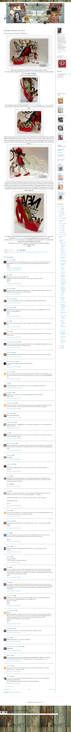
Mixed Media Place (61, 183)
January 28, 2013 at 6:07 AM (14, 270)
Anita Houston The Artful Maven (14, 646)
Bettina (44, 659)
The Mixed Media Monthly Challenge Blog (61, 193)
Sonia (8, 275)
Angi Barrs (9, 455)
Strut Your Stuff (32, 105)
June (61, 228)
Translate (60, 77)
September (62, 220)
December (62, 215)
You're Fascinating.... (63, 326)
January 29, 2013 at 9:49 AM (13, 605)
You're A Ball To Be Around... (63, 317)
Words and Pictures (11, 361)
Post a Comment (9, 686)
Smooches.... (63, 310)
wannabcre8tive (10, 298)
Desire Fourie (10, 260)
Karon (8, 321)
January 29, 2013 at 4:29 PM (13, 623)
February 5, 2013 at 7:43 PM (13, 683)
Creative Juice (61, 124)
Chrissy (8, 476)
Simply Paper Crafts (61, 133)
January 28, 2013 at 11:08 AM (14, 398)
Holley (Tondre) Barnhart (13, 342)
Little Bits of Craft (60, 106)
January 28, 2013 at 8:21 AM (13, 326)
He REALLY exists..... (62, 264)
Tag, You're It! (63, 255)
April (61, 232)
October (62, 218)
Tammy (8, 331)
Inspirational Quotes (20, 252)
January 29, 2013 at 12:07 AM (14, 541)
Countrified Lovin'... (62, 272)
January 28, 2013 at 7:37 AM (14, 294)
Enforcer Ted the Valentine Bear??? (63, 245)
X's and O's (62, 330)
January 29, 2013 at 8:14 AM (13, 590)
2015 (60, 209)
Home (29, 689)
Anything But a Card (11, 252)
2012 (60, 346)
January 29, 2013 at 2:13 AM (13, 562)
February (62, 236)
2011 (60, 348)
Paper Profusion (11, 422)
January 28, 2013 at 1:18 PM (13, 428)
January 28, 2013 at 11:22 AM (14, 408)
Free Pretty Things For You (61, 155)
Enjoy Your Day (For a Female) (63, 333)
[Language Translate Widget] (64, 74)
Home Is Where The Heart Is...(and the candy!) (63, 289)
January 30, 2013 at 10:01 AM (14, 650)
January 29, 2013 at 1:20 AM (13, 552)
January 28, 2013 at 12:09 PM (14, 417)
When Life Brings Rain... (62, 299)
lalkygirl (9, 546)
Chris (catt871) (10, 307)
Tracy (8, 582)
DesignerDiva (10, 392)
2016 (60, 206)
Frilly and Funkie (60, 174)
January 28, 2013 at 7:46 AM (13, 303)
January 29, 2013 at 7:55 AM (14, 577)
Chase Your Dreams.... (62, 276)
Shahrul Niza (10, 352)
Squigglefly (32, 71)
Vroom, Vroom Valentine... (63, 322)
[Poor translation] (5, 712)
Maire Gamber (10, 595)
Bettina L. (9, 655)
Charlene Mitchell (11, 403)
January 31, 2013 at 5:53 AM (13, 661)
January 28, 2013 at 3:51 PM (13, 459)
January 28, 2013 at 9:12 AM (13, 347)
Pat (7, 383)
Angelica (9, 556)
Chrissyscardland (61, 116)
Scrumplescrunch (11, 610)
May (61, 230)
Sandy (8, 567)
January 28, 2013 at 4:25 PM (13, 486)
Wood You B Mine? (63, 257)
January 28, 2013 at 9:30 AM (14, 367)
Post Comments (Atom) (15, 692)
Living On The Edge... (63, 279)
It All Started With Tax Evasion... (63, 283)
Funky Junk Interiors (60, 150)
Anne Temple (10, 288)
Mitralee (9, 510)
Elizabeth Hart (10, 628)
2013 (60, 213)
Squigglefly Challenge (29, 252)
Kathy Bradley (10, 464)
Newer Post (7, 689)
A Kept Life (60, 97)
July (61, 226)
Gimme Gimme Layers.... (62, 268)
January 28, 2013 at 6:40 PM (14, 528)
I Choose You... (62, 294)
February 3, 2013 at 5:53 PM (13, 671)
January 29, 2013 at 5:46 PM (13, 632)
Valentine (45, 252)
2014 (60, 211)
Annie (8, 491)
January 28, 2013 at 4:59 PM (13, 505)
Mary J (8, 637)
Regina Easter (10, 413)
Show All (64, 141)
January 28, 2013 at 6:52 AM (14, 283)
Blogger (42, 702)
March (62, 234)
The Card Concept (60, 164)
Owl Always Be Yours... (63, 261)
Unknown (9, 665)
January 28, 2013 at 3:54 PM (13, 471)
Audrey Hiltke (10, 521)
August (62, 223)
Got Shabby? (63, 302)
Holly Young (9, 371)
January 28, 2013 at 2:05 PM (14, 438)
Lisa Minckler (62, 34)
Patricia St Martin (11, 443)
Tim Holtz (60, 152)
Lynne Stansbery (45, 105)
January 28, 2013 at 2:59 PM (14, 450)
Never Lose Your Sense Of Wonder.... (63, 251)
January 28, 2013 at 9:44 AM (13, 379)
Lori (8, 433)
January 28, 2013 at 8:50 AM (14, 337)
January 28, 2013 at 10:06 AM (14, 387)
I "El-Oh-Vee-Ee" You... (63, 337)
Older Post (51, 689)
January (62, 240)
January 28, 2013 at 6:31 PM (13, 516)
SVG (42, 252)
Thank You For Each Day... (62, 341)
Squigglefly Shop (37, 252)
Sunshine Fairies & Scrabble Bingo (62, 306)
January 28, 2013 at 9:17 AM (13, 356)
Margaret (9, 676)
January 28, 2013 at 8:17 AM (13, 316)
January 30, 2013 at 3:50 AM (14, 641)
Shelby (8, 533)
